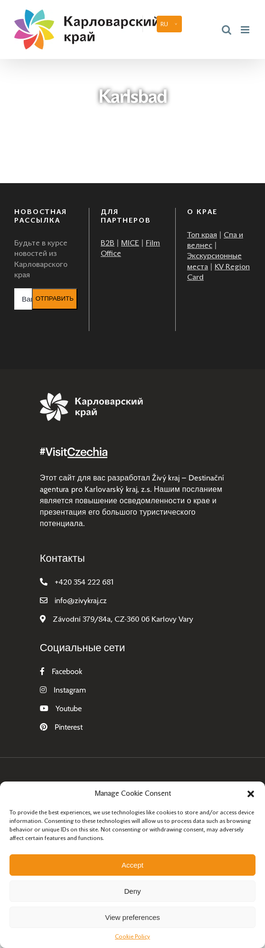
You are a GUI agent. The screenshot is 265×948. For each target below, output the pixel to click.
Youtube (69, 708)
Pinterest (69, 727)
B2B (107, 242)
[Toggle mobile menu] (246, 30)
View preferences (132, 917)
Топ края (202, 234)
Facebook (67, 671)
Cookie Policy (132, 936)
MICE (130, 242)
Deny (132, 891)
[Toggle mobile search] (226, 30)
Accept (132, 865)
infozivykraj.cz (81, 600)
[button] (251, 794)
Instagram (70, 689)
